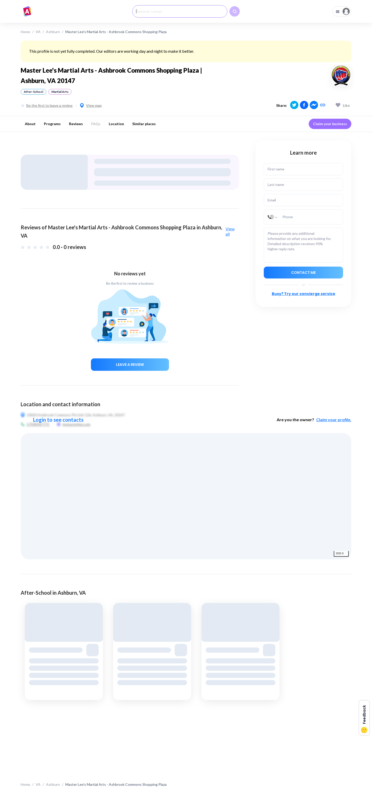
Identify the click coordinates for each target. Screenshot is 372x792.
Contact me (303, 272)
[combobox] (179, 11)
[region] (186, 496)
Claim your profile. (333, 419)
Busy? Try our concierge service (303, 293)
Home (25, 31)
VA (38, 31)
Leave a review (130, 364)
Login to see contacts (58, 420)
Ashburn (53, 31)
